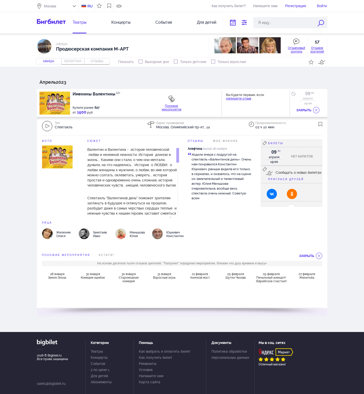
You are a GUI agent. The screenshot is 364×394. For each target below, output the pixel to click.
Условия (146, 370)
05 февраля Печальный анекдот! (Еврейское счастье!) (271, 277)
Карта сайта (149, 382)
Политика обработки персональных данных (230, 354)
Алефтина (195, 149)
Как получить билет (155, 357)
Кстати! (106, 255)
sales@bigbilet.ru (51, 383)
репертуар (73, 61)
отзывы (97, 61)
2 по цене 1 (100, 370)
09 (307, 93)
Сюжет (94, 141)
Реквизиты (147, 364)
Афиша (48, 61)
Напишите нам (265, 6)
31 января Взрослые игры (164, 275)
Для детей (206, 22)
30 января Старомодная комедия (129, 277)
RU (89, 6)
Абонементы (101, 382)
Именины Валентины (96, 94)
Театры (79, 22)
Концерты (120, 22)
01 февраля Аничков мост (200, 275)
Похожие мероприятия (171, 107)
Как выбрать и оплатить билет (165, 351)
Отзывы (196, 141)
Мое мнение (225, 141)
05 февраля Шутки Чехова (235, 275)
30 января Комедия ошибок (93, 275)
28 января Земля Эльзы (57, 275)
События (163, 22)
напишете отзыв (238, 98)
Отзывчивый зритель (296, 49)
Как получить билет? (229, 6)
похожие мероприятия (66, 255)
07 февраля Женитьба (307, 275)
